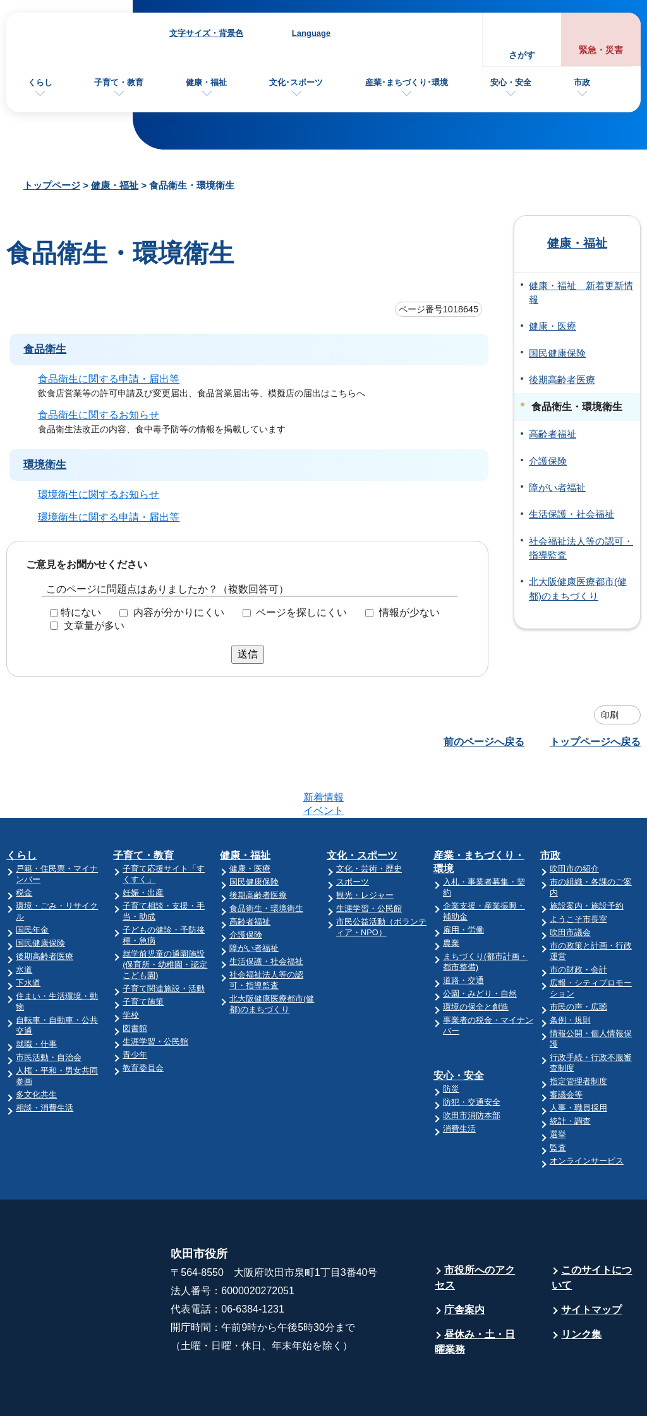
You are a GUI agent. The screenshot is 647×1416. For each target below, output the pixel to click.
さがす (522, 55)
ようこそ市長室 (578, 870)
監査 (558, 1098)
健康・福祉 (206, 82)
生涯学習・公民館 (155, 992)
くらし (40, 82)
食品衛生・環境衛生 (266, 859)
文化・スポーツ (362, 806)
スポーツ (352, 832)
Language (311, 33)
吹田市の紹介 (574, 819)
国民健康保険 (557, 353)
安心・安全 (510, 82)
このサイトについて (592, 1228)
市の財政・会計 (578, 920)
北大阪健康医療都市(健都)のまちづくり (578, 589)
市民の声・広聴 (578, 957)
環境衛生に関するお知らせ (98, 493)
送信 (248, 654)
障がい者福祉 (557, 488)
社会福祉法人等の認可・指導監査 (581, 548)
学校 (131, 966)
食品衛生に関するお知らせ (98, 415)
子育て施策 (143, 952)
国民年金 (32, 880)
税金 (24, 843)
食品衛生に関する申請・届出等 (108, 379)
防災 (451, 1039)
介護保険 (548, 461)
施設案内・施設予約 (587, 856)
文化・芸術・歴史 (369, 819)
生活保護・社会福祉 (571, 514)
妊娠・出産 (143, 843)
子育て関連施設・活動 (164, 939)
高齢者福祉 (552, 434)
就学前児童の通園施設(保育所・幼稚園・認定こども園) (165, 915)
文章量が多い (94, 625)
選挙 (558, 1085)
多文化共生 (36, 1045)
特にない (81, 612)
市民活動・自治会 (49, 1008)
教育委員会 (143, 1019)
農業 (451, 894)
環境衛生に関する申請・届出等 (108, 516)
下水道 (28, 933)
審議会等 (566, 1045)
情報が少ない (409, 612)
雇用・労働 (463, 880)
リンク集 (581, 1285)
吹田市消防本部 (471, 1066)
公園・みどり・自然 (480, 944)
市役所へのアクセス (475, 1228)
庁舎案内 (464, 1260)
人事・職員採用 (578, 1058)
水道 (24, 920)
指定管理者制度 (578, 1032)
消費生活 (459, 1079)
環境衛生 (44, 465)
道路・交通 (463, 931)
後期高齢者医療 (562, 380)
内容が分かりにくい (178, 612)
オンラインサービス (587, 1111)
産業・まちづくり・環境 (478, 813)
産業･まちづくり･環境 (406, 82)
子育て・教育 (118, 82)
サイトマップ (591, 1260)
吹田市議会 (570, 883)
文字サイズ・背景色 (206, 33)
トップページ (51, 185)
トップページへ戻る (595, 741)
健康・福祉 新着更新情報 (581, 293)
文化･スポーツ (296, 82)
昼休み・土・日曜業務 (475, 1293)
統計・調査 (570, 1072)
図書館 (135, 979)
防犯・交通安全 (471, 1053)
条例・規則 (570, 971)
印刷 (610, 715)
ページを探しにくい (301, 612)
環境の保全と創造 (476, 957)
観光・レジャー (365, 846)
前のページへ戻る (484, 741)
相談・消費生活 (44, 1058)
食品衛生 (44, 349)
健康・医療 (552, 326)
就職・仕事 (36, 995)
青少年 (135, 1005)
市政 (582, 82)
